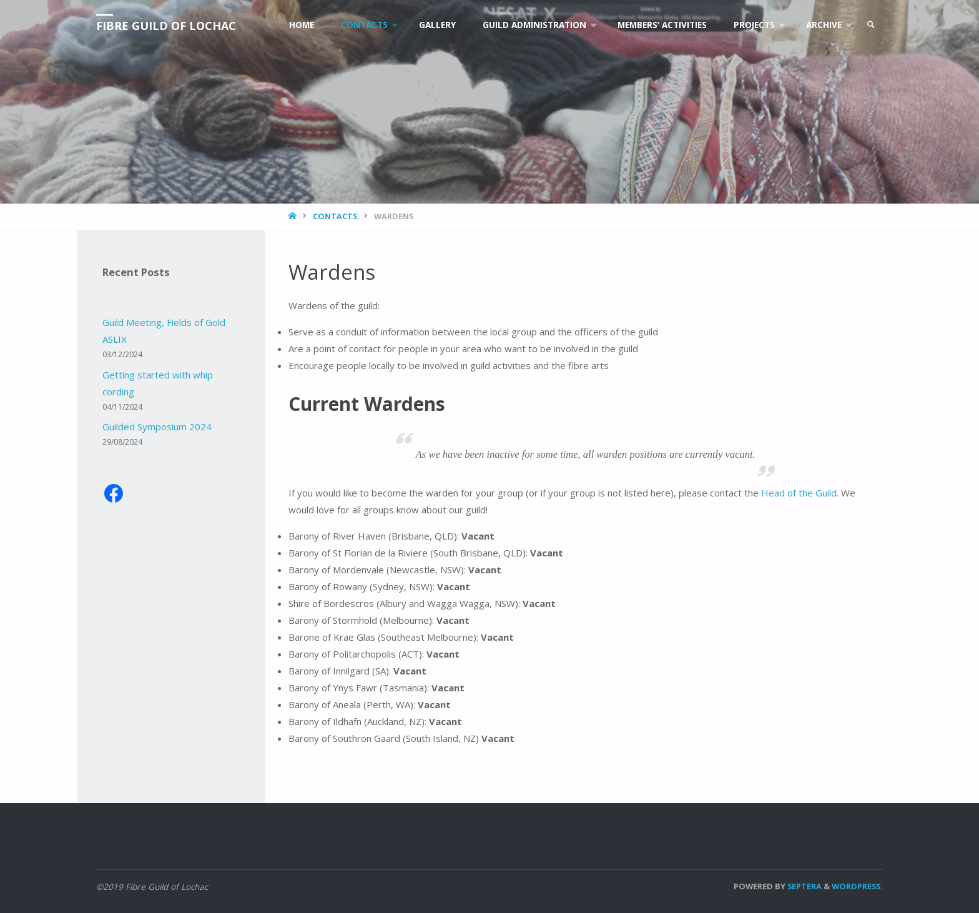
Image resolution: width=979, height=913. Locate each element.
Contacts (335, 216)
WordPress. (857, 886)
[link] (871, 25)
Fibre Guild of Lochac (166, 25)
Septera (803, 886)
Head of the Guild (799, 492)
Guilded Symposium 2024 (157, 426)
